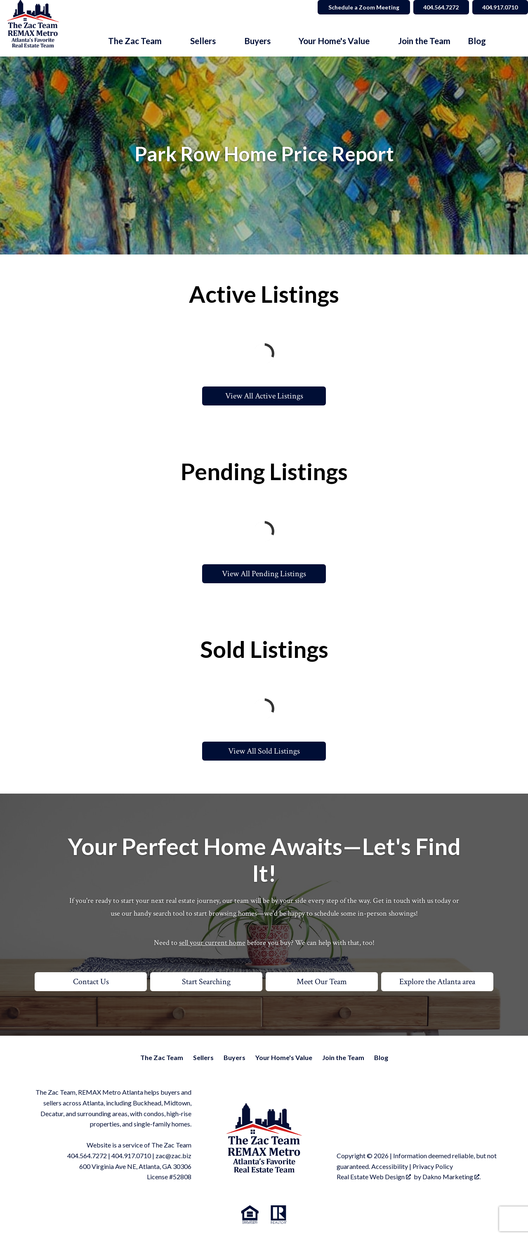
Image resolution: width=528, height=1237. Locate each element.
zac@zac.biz (173, 1155)
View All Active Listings (264, 396)
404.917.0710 (131, 1155)
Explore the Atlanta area (437, 981)
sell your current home (212, 942)
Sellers (203, 1057)
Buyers (234, 1057)
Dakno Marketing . (451, 1176)
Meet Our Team (322, 981)
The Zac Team (161, 1057)
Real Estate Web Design (374, 1176)
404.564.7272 (87, 1155)
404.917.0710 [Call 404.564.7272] (499, 7)
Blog (477, 41)
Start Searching (206, 981)
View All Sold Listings (264, 751)
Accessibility (389, 1166)
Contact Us (91, 981)
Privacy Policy (432, 1166)
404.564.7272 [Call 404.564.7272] (439, 7)
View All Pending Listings (264, 573)
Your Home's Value (283, 1057)
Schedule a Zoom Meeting (361, 7)
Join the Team (424, 41)
